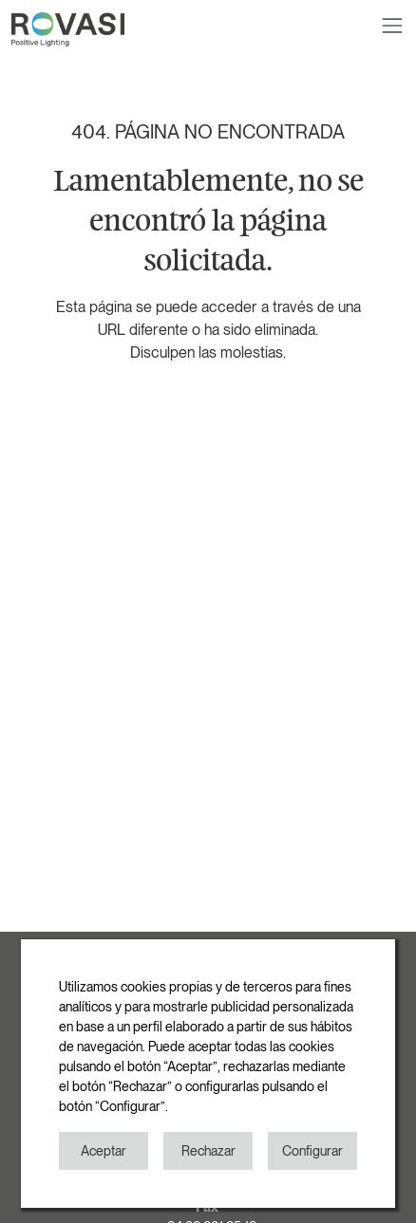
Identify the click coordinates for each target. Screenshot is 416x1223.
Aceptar (103, 1150)
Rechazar (208, 1150)
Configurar (312, 1150)
